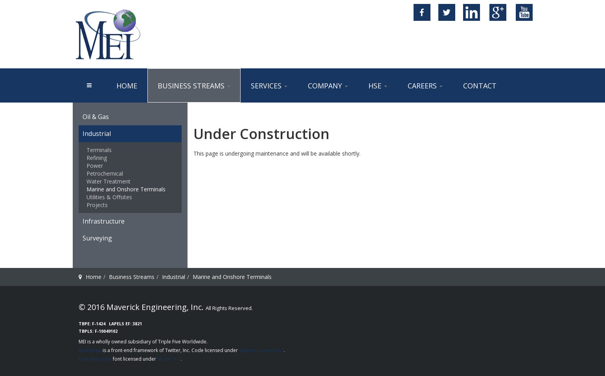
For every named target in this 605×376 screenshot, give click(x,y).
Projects (97, 205)
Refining (96, 157)
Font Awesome (95, 359)
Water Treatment (108, 181)
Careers (425, 85)
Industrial (97, 133)
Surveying (97, 238)
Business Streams (194, 85)
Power (94, 165)
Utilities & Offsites (109, 197)
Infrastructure (104, 221)
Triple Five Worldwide (182, 341)
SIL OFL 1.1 (169, 359)
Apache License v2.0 (261, 350)
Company (328, 85)
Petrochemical (104, 173)
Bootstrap (90, 350)
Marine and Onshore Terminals (126, 189)
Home (126, 85)
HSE (377, 85)
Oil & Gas (96, 116)
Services (269, 85)
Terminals (99, 150)
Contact (480, 85)
